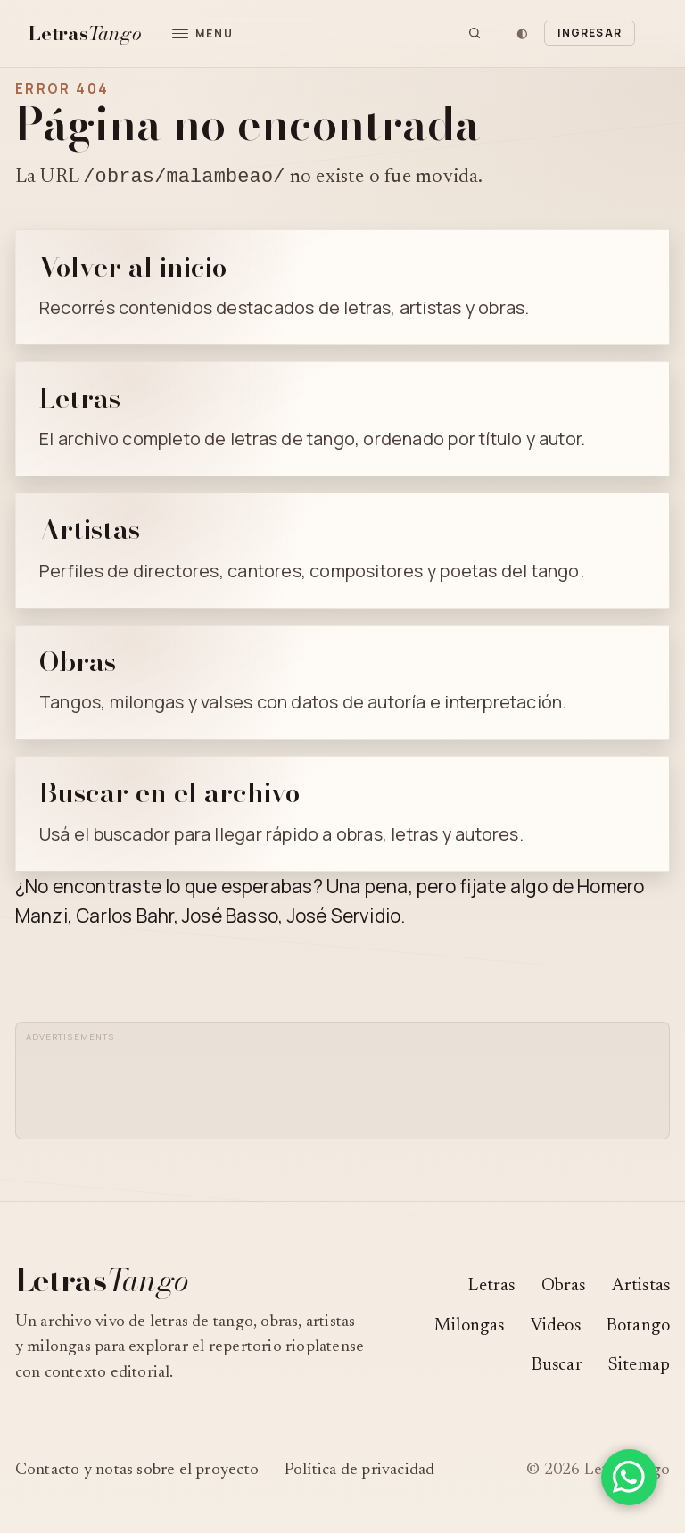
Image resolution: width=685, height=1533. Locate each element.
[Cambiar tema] (522, 33)
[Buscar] (474, 33)
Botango (638, 1329)
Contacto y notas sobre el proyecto (137, 1472)
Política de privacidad (360, 1472)
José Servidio (344, 918)
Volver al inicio (133, 269)
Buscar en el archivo (169, 795)
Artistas (89, 531)
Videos (556, 1329)
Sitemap (639, 1368)
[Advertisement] (353, 1089)
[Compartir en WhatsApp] (629, 1477)
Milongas (469, 1329)
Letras (79, 400)
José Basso (230, 918)
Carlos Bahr (124, 918)
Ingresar (589, 32)
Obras (77, 663)
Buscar (557, 1368)
